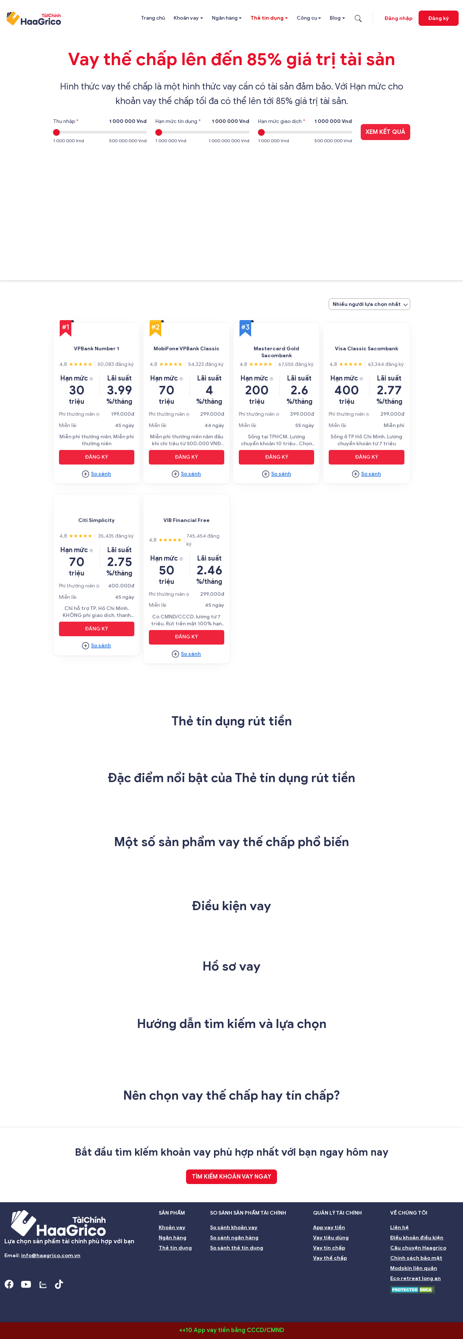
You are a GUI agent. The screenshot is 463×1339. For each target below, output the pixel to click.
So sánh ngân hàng (234, 1238)
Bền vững (358, 1300)
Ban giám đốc (119, 1300)
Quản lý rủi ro (252, 1300)
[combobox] (369, 304)
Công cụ (307, 18)
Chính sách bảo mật (416, 1258)
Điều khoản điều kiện (416, 1238)
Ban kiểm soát (166, 1300)
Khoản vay (186, 18)
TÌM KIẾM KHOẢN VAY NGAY (231, 1176)
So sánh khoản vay (233, 1227)
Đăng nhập (398, 18)
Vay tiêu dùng (331, 1238)
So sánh (101, 474)
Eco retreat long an (415, 1278)
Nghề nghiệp (438, 1300)
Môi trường (396, 1300)
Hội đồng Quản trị (68, 1300)
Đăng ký (438, 18)
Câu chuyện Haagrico (418, 1248)
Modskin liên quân (413, 1268)
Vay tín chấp (329, 1248)
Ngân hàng (225, 18)
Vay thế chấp (330, 1258)
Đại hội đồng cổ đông (307, 1300)
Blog (335, 18)
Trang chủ (153, 18)
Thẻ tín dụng (267, 18)
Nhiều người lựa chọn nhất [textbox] (367, 304)
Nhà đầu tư (210, 1300)
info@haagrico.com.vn (50, 1255)
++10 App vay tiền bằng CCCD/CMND (231, 1330)
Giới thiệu (21, 1300)
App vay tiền (329, 1227)
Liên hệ (399, 1227)
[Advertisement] (231, 207)
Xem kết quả (385, 132)
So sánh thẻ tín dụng (236, 1248)
